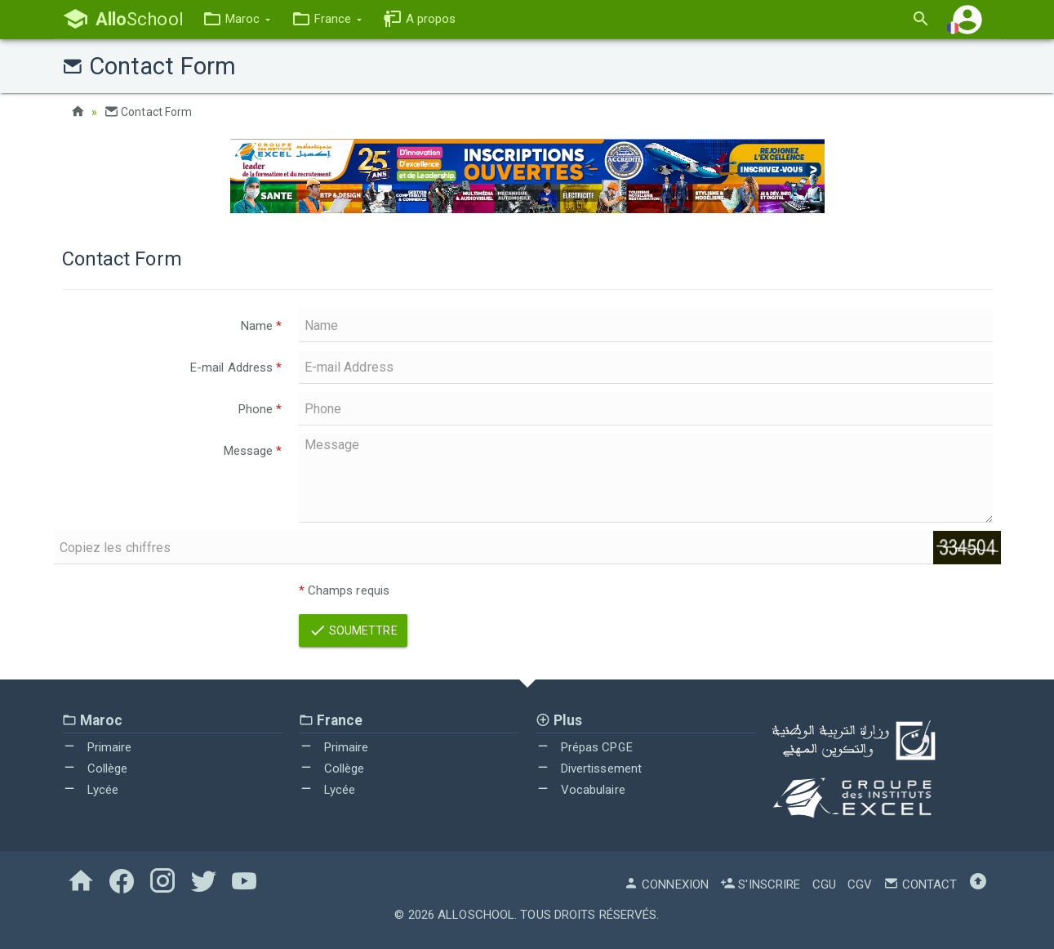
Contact (920, 884)
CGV (859, 884)
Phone (260, 409)
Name (261, 326)
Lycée (90, 789)
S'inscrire (760, 884)
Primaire (97, 747)
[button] (236, 19)
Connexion (666, 884)
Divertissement (589, 768)
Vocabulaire (580, 789)
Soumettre (353, 630)
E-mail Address (236, 367)
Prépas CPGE (584, 747)
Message (253, 450)
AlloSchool (476, 914)
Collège (95, 768)
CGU (824, 884)
